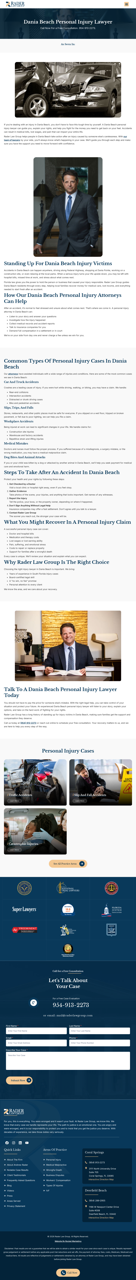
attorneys (13, 373)
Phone (73, 1038)
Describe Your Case (17, 1050)
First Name (12, 1026)
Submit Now (18, 1080)
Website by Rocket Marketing (68, 1241)
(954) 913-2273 (28, 723)
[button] (126, 4)
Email (9, 1038)
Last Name (75, 1026)
